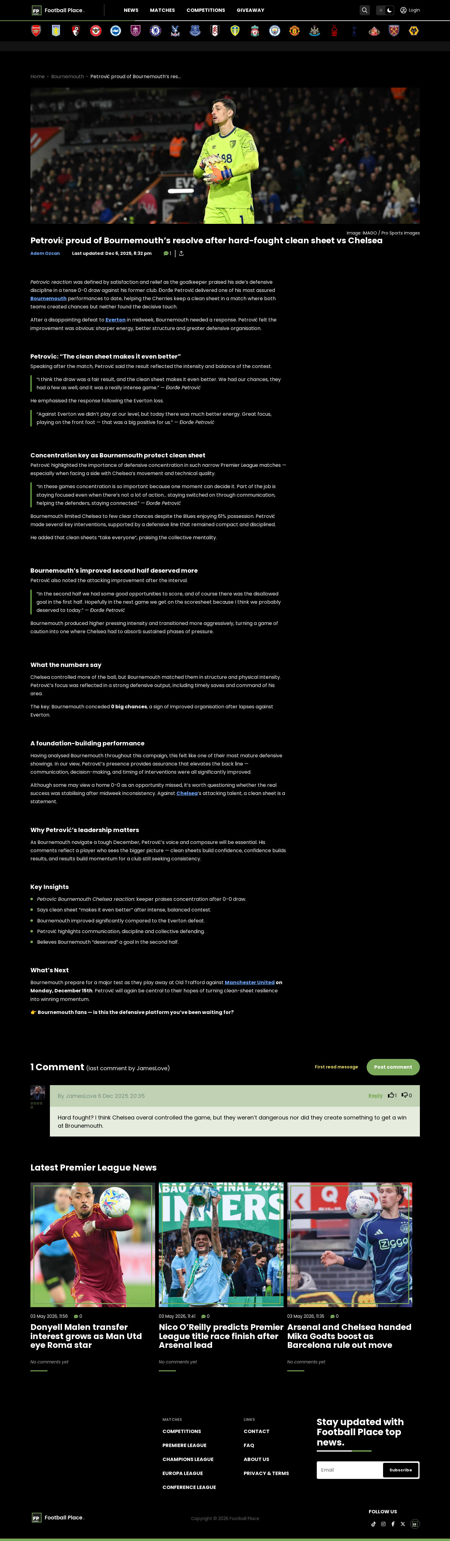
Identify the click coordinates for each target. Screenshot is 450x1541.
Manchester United (250, 982)
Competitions (206, 10)
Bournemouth (67, 76)
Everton (116, 319)
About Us (256, 1459)
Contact (257, 1431)
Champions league (188, 1459)
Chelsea (187, 793)
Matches (162, 10)
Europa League (182, 1473)
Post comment (393, 1067)
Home (37, 76)
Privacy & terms (266, 1473)
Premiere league (184, 1445)
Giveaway (250, 10)
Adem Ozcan (45, 253)
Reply (375, 1095)
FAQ (249, 1445)
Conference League (189, 1487)
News (131, 10)
